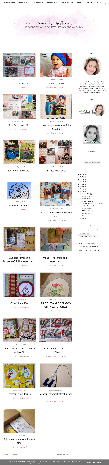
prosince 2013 (86, 194)
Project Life (83, 250)
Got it (99, 462)
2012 (81, 218)
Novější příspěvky (11, 452)
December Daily (84, 233)
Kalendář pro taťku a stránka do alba (92, 203)
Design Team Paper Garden (87, 236)
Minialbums (90, 243)
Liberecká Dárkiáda (19, 205)
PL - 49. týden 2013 (56, 170)
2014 (81, 189)
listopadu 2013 (86, 210)
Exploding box (83, 240)
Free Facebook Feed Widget (92, 162)
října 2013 (84, 213)
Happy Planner (96, 240)
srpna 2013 (85, 215)
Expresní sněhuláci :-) (19, 392)
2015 (81, 186)
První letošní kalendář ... (19, 170)
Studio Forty (83, 253)
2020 (81, 174)
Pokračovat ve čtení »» (19, 87)
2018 (81, 179)
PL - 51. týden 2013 (19, 83)
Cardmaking (83, 230)
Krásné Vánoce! (56, 83)
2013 (81, 191)
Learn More (91, 462)
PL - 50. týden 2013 (19, 125)
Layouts (81, 243)
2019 (81, 177)
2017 (81, 182)
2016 (81, 184)
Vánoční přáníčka (19, 302)
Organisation (83, 246)
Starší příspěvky (64, 452)
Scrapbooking (94, 250)
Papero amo (94, 246)
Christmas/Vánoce (95, 230)
